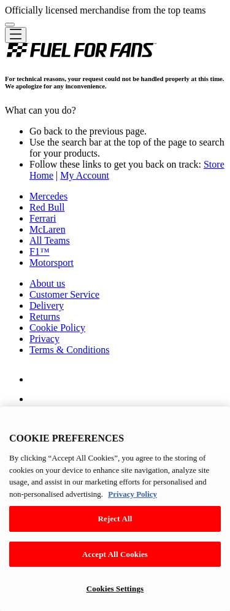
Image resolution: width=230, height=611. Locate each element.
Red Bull (46, 207)
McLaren (47, 229)
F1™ (39, 251)
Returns (44, 316)
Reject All (115, 518)
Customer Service (64, 294)
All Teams (49, 240)
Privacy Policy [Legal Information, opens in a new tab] (132, 494)
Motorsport (51, 262)
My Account (84, 175)
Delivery (46, 305)
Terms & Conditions (69, 349)
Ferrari (42, 218)
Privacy (44, 338)
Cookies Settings (115, 588)
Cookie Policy (57, 327)
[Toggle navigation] (15, 35)
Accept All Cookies (115, 554)
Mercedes (48, 196)
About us (47, 283)
